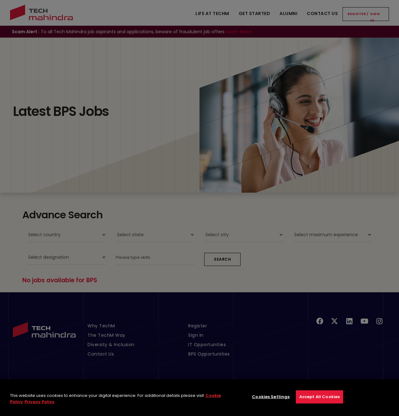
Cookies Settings (271, 402)
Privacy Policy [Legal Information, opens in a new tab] (39, 407)
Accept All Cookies (319, 402)
